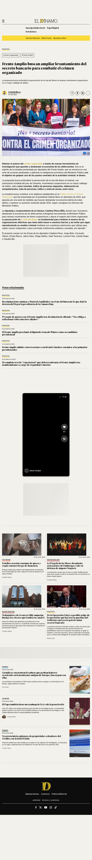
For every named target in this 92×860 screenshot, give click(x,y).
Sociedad (6, 560)
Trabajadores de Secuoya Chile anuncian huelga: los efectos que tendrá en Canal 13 (23, 616)
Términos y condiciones (50, 800)
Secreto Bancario (33, 38)
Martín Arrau (46, 38)
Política (6, 49)
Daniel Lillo (51, 638)
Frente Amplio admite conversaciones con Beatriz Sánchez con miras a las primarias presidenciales (44, 348)
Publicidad (36, 800)
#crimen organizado (10, 55)
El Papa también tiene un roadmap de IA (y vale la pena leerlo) (33, 704)
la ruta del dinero (29, 219)
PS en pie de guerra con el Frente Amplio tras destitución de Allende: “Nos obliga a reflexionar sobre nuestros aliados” (44, 318)
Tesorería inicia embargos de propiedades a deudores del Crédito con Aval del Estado (31, 737)
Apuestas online (59, 38)
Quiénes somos (32, 794)
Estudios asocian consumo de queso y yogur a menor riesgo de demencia (21, 564)
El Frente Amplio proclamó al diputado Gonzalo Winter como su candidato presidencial (39, 333)
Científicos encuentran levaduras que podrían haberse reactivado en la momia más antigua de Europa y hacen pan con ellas (34, 675)
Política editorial (59, 794)
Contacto (45, 794)
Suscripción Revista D (35, 27)
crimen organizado (33, 164)
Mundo (5, 667)
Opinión (5, 698)
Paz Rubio (5, 687)
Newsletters (31, 31)
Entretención (53, 560)
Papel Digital (53, 27)
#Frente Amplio (27, 55)
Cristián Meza (14, 92)
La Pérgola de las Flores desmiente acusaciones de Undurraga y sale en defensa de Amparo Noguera (65, 566)
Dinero (5, 730)
